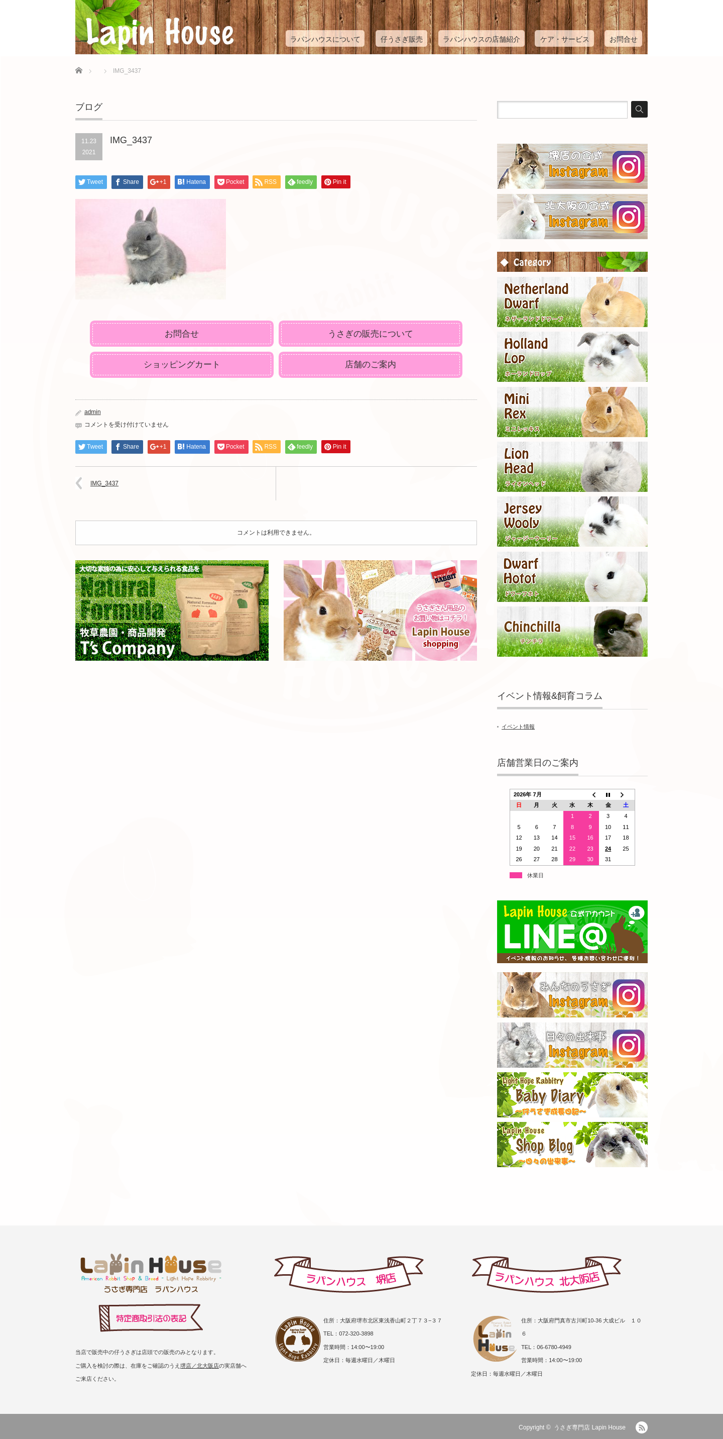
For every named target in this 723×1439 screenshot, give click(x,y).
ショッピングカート (182, 364)
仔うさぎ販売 (402, 39)
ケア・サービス (564, 39)
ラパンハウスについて (325, 39)
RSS (642, 1427)
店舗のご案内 (370, 364)
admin (92, 412)
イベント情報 (518, 727)
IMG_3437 (104, 483)
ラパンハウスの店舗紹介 (481, 39)
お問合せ (624, 39)
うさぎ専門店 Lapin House (590, 1427)
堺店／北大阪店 (199, 1366)
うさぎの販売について (370, 334)
